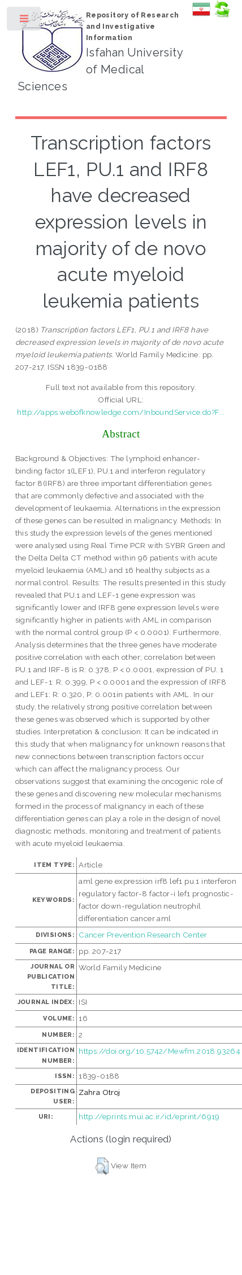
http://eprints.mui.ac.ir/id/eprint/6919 (149, 1116)
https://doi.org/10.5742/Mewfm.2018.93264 (159, 1050)
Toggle (24, 21)
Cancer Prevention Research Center (143, 934)
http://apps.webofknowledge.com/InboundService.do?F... (120, 412)
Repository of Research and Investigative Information (132, 26)
